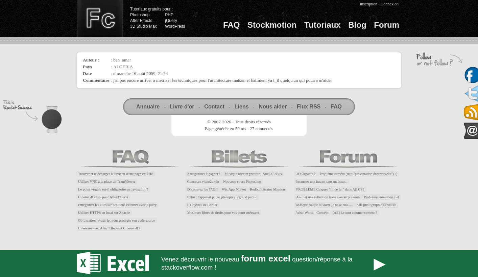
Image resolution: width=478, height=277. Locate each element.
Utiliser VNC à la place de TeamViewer (106, 181)
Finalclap (100, 18)
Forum (386, 24)
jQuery (171, 20)
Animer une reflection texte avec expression (328, 197)
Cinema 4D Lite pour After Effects (103, 197)
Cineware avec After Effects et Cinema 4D (109, 228)
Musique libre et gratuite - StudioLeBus (253, 174)
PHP (169, 14)
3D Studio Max (143, 26)
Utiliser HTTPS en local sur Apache (104, 213)
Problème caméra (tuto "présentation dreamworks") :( (358, 174)
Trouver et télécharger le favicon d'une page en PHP (115, 174)
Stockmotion (271, 24)
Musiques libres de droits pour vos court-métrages (223, 213)
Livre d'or (182, 106)
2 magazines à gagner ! (203, 174)
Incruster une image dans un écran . (321, 181)
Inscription (368, 4)
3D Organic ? (305, 174)
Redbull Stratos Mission (267, 189)
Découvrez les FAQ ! (202, 189)
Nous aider (273, 106)
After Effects (141, 20)
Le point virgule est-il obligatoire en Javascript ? (113, 189)
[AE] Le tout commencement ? (355, 213)
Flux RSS (308, 106)
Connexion (390, 4)
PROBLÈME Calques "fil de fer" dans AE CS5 (330, 189)
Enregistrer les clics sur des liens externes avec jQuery (117, 205)
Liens (242, 106)
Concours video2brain (203, 181)
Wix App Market (234, 189)
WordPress (175, 26)
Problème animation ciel (381, 197)
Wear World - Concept (312, 213)
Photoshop (139, 14)
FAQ (231, 24)
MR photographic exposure (376, 205)
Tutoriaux (322, 24)
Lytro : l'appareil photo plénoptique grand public (222, 197)
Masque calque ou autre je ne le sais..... (324, 205)
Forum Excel (239, 263)
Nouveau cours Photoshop (242, 181)
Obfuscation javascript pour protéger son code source (116, 220)
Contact (214, 106)
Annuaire (148, 106)
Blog (357, 24)
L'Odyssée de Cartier (202, 205)
